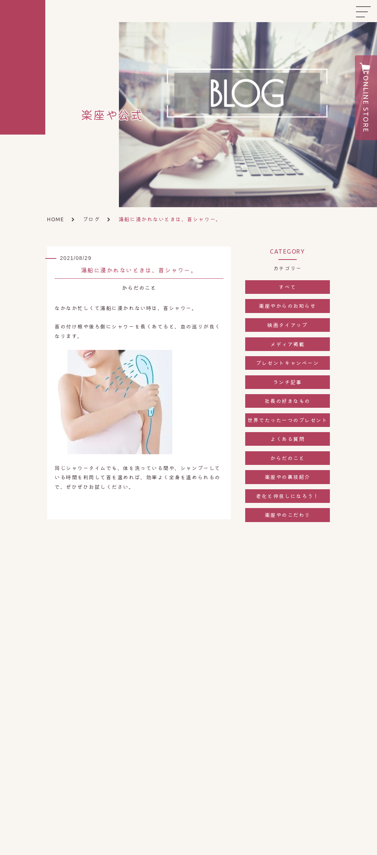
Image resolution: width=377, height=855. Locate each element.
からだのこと (287, 458)
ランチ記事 (287, 382)
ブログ (91, 219)
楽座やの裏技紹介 (287, 476)
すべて (287, 287)
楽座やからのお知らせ (287, 305)
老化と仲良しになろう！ (287, 496)
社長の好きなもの (287, 400)
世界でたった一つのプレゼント (287, 420)
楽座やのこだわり (287, 514)
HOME (55, 219)
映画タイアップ (287, 325)
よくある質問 (287, 438)
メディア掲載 (287, 344)
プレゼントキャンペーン (287, 362)
